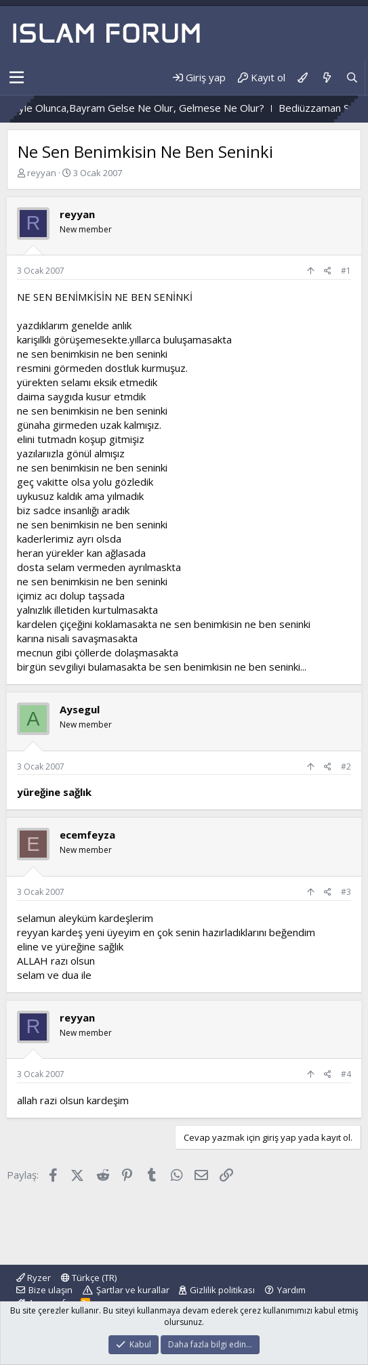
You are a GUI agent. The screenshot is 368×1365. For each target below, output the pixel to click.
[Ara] (352, 77)
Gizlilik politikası (222, 1290)
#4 (346, 1074)
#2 (346, 766)
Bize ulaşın (50, 1290)
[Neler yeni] (326, 77)
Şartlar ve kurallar (132, 1290)
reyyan (41, 173)
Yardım (291, 1290)
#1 (346, 270)
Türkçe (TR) (89, 1278)
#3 (346, 892)
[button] (16, 77)
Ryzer (33, 1278)
